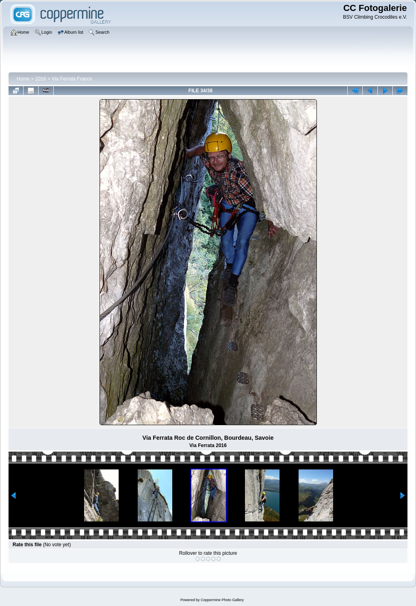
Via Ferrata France (72, 79)
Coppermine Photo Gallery (222, 600)
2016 (40, 79)
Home (23, 79)
